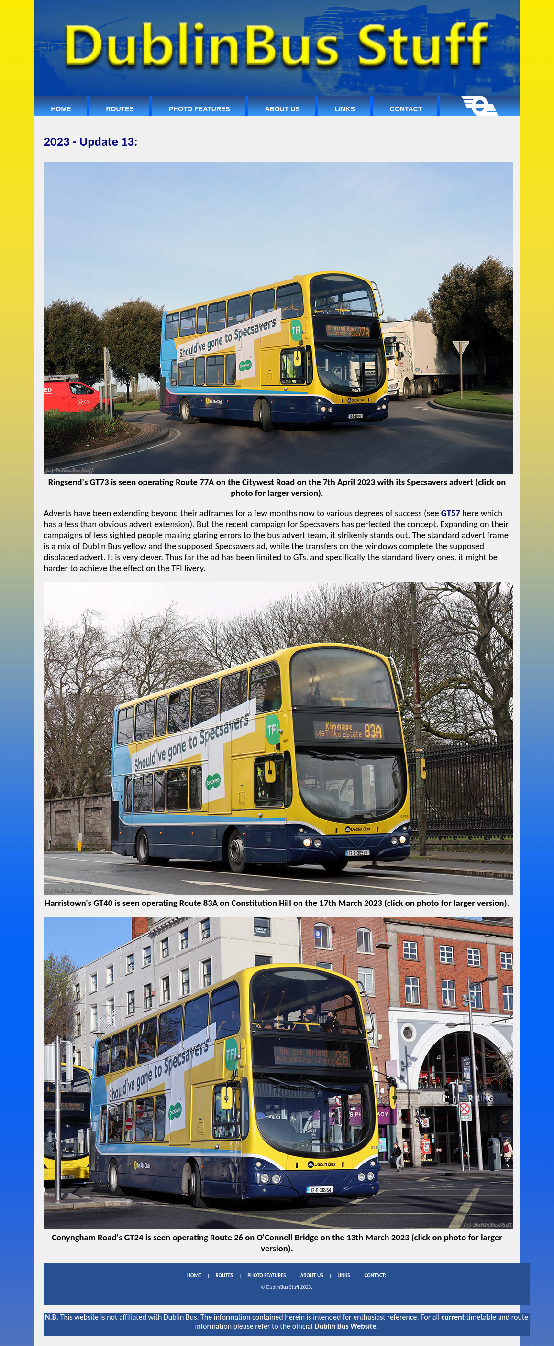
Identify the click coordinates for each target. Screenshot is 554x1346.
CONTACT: (375, 1275)
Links (345, 109)
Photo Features (199, 109)
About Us (282, 109)
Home (61, 109)
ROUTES (224, 1275)
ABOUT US (311, 1275)
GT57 (450, 512)
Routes (120, 109)
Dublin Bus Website (345, 1326)
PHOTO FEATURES (266, 1275)
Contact (406, 109)
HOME (194, 1275)
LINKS (343, 1275)
